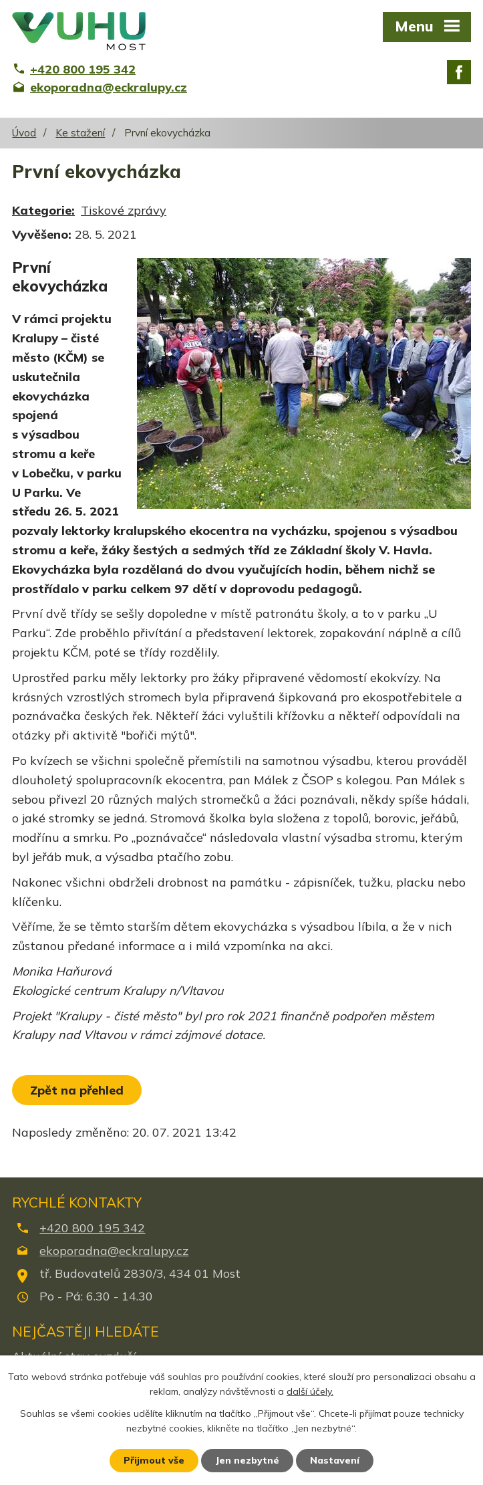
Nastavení (334, 1460)
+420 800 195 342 (92, 1228)
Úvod (24, 132)
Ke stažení (80, 132)
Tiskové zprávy (123, 210)
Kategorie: (43, 210)
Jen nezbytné (247, 1460)
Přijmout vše (154, 1460)
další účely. (310, 1392)
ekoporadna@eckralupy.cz (113, 1250)
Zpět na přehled (77, 1090)
